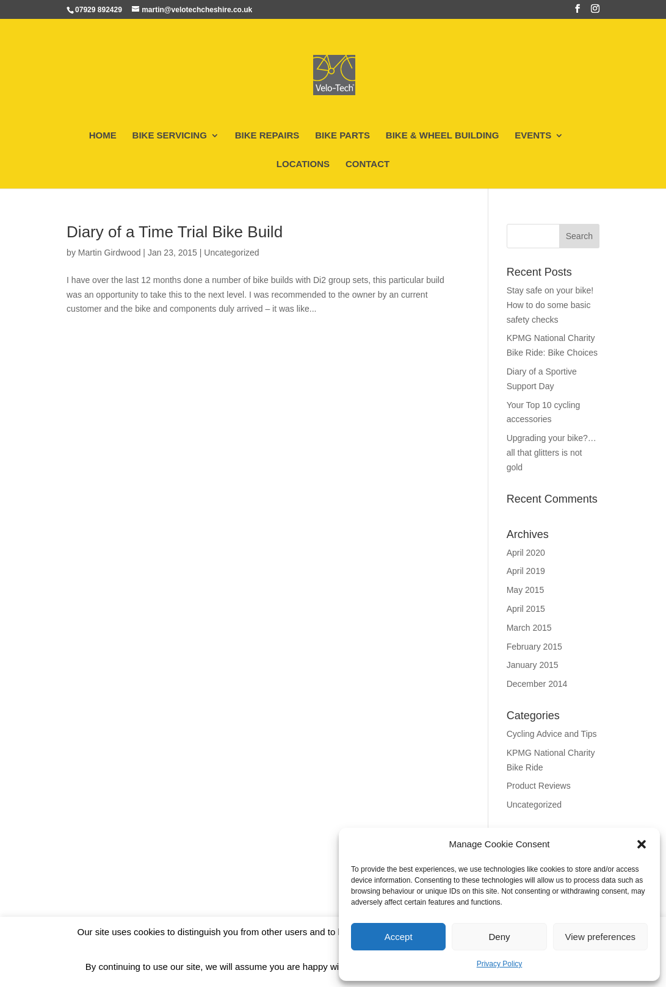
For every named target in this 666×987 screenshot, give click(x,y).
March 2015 (529, 628)
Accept (399, 936)
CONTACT (367, 164)
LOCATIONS (303, 164)
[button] (641, 844)
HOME (103, 135)
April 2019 (526, 571)
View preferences (600, 936)
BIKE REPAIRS (267, 135)
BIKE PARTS (342, 135)
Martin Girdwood (109, 252)
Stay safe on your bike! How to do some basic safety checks (550, 305)
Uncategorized (231, 252)
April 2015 (526, 609)
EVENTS (533, 135)
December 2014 (537, 684)
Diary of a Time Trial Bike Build (175, 232)
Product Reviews (539, 786)
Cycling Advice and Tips (552, 734)
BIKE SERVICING (169, 135)
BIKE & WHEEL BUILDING (442, 135)
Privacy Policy (500, 964)
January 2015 (533, 665)
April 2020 (526, 553)
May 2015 (525, 590)
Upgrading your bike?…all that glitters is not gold (551, 452)
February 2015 (534, 646)
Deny (499, 936)
